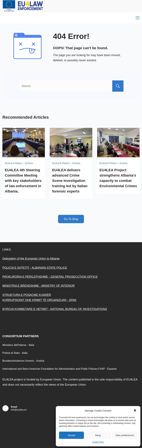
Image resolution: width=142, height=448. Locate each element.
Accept (71, 435)
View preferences (124, 435)
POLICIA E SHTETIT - (16, 267)
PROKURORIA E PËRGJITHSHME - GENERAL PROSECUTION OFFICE (50, 276)
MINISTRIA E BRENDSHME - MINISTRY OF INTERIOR (38, 285)
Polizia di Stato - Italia (14, 352)
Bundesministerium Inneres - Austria (23, 360)
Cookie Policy (98, 442)
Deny (98, 435)
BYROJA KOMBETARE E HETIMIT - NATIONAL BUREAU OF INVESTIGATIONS (54, 309)
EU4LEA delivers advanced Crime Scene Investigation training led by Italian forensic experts (69, 180)
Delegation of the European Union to (25, 258)
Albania (54, 258)
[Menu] (138, 17)
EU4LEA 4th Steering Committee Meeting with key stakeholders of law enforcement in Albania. (23, 180)
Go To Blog (71, 219)
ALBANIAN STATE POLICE (49, 267)
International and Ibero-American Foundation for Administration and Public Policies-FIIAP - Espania (59, 368)
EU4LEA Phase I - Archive (19, 163)
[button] (135, 411)
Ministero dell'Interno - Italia (18, 344)
